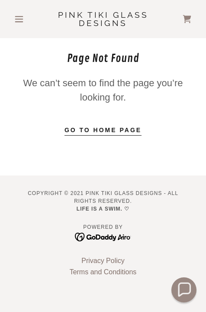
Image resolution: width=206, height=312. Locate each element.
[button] (24, 19)
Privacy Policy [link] (103, 260)
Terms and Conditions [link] (103, 272)
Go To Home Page (103, 130)
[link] (103, 19)
